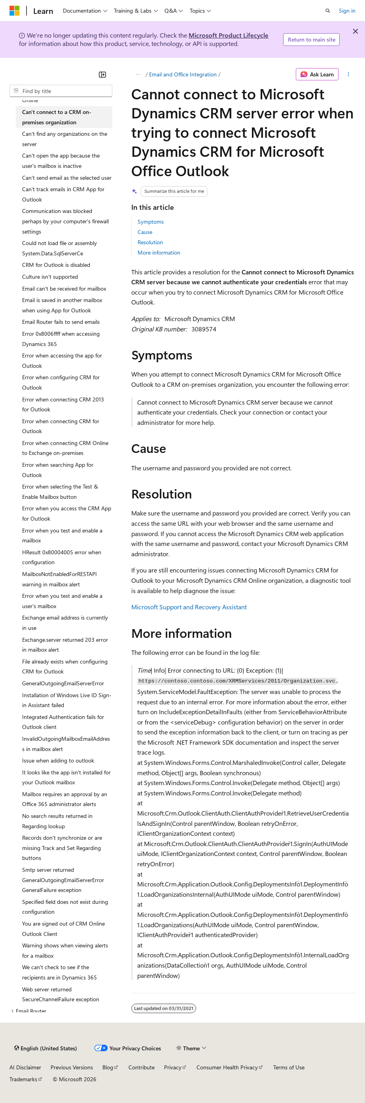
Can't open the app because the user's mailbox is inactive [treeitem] (61, 160)
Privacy (173, 1067)
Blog (107, 1067)
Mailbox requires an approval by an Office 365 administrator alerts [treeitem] (64, 799)
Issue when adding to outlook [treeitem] (58, 760)
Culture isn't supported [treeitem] (50, 276)
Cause (145, 232)
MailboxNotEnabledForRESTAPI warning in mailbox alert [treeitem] (59, 579)
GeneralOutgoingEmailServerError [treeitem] (63, 683)
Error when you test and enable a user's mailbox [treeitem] (62, 601)
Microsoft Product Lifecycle (229, 35)
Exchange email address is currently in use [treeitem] (65, 622)
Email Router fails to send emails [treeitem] (61, 321)
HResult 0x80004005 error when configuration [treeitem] (61, 557)
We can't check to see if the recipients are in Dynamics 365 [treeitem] (59, 972)
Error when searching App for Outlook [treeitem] (57, 470)
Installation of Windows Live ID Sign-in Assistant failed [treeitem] (67, 700)
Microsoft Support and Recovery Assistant (189, 607)
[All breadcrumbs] (138, 74)
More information (159, 252)
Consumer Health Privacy (227, 1067)
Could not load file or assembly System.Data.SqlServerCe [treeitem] (59, 248)
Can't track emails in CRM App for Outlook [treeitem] (63, 194)
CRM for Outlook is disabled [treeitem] (56, 264)
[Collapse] (102, 74)
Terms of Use (288, 1067)
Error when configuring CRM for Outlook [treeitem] (61, 382)
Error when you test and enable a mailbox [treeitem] (62, 535)
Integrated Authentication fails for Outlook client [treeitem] (63, 722)
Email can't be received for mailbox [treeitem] (64, 288)
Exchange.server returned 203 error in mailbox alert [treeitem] (65, 645)
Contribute (142, 1067)
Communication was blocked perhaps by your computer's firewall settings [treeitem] (65, 221)
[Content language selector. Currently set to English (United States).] (45, 1048)
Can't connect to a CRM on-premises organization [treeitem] (56, 117)
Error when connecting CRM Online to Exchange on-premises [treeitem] (65, 448)
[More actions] (349, 74)
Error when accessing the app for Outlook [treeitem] (62, 360)
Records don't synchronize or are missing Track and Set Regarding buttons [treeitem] (62, 847)
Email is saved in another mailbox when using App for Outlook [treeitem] (62, 305)
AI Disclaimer (25, 1067)
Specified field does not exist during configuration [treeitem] (65, 907)
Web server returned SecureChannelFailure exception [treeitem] (60, 994)
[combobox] (60, 91)
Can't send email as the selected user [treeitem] (67, 177)
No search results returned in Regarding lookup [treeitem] (57, 821)
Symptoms (151, 221)
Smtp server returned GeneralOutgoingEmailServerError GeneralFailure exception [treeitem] (63, 880)
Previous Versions (72, 1067)
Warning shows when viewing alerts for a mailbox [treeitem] (65, 950)
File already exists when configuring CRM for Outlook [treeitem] (65, 666)
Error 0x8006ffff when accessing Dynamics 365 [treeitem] (61, 339)
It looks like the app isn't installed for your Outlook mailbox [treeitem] (66, 777)
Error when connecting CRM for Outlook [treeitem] (60, 426)
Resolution (150, 242)
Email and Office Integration (183, 74)
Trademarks (23, 1079)
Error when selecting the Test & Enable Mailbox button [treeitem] (60, 491)
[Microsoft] (14, 11)
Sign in (347, 10)
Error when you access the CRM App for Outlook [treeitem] (66, 513)
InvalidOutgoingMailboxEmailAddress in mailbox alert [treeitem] (66, 744)
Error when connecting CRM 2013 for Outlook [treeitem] (63, 404)
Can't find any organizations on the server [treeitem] (64, 139)
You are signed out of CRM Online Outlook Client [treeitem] (63, 929)
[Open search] (328, 11)
